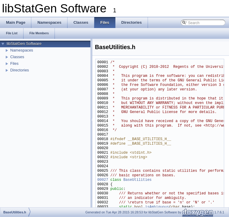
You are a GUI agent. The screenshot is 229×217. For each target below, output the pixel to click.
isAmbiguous (157, 207)
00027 (102, 180)
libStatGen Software (24, 43)
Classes (17, 57)
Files (14, 63)
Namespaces (21, 50)
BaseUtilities (137, 180)
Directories (19, 70)
